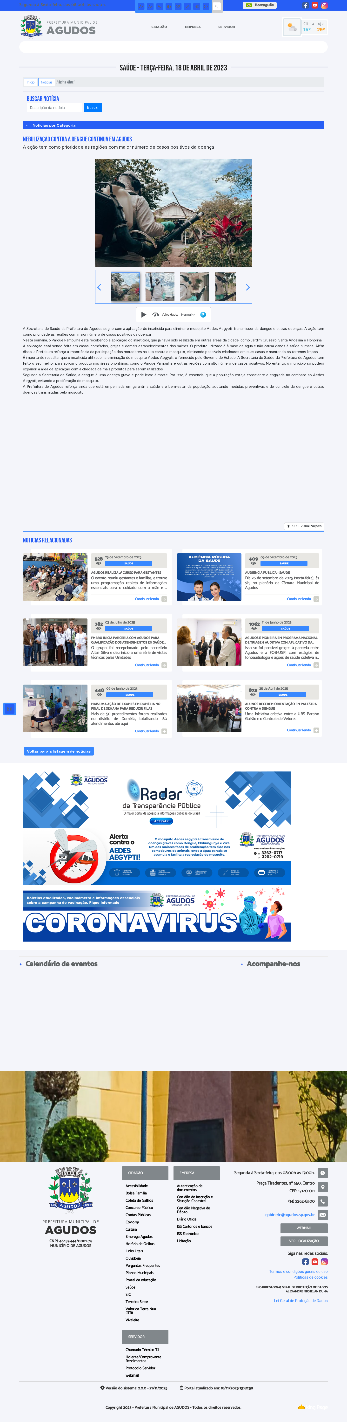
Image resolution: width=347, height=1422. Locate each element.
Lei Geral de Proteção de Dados (301, 1300)
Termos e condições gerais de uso (298, 1271)
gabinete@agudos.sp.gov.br (290, 1215)
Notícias (47, 82)
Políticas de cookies (311, 1277)
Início (30, 82)
